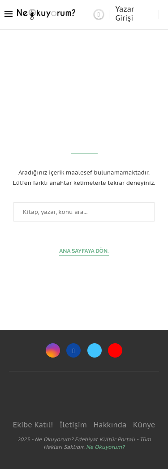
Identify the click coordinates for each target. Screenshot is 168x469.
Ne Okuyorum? (105, 446)
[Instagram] (53, 350)
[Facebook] (73, 350)
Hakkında (110, 424)
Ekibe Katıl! (33, 424)
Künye (144, 424)
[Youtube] (115, 350)
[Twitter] (94, 350)
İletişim (73, 424)
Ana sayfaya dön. (84, 251)
